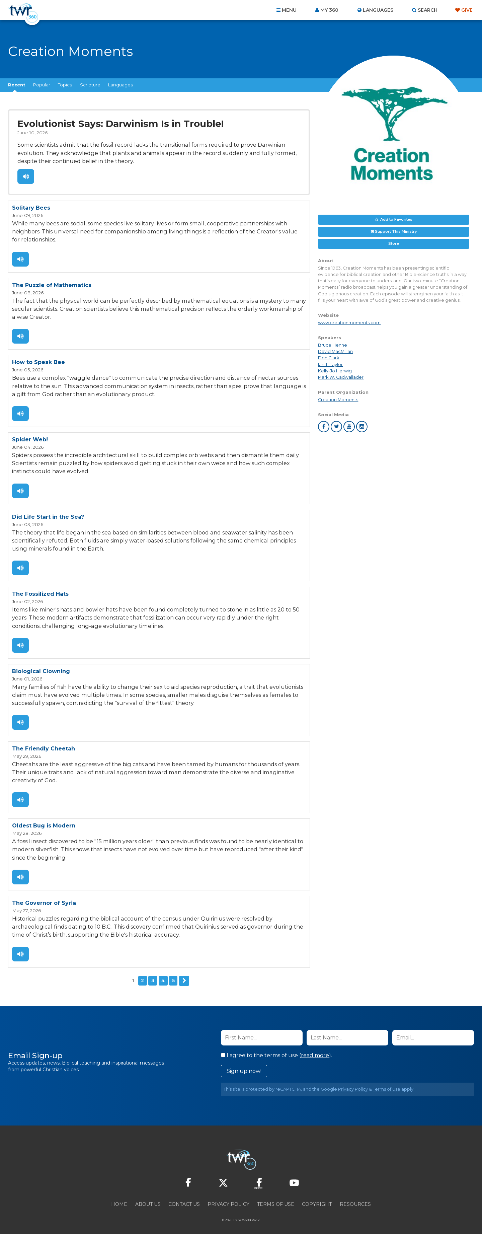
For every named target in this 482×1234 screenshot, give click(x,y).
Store (393, 243)
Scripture (90, 84)
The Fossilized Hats (40, 590)
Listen (25, 176)
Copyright (317, 1198)
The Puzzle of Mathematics (51, 284)
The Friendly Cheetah (43, 744)
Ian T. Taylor (330, 364)
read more (315, 1049)
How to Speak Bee (38, 360)
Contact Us (184, 1198)
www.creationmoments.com (349, 322)
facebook (323, 426)
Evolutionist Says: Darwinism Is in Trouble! (119, 123)
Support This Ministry (396, 231)
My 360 (329, 10)
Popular (41, 84)
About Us (148, 1198)
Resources (355, 1198)
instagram (362, 426)
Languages (120, 84)
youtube (349, 426)
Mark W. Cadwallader (341, 377)
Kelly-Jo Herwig (335, 370)
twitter (336, 426)
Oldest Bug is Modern (43, 820)
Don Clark (328, 357)
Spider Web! (30, 437)
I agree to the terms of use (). (276, 1049)
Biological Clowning (41, 667)
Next (184, 974)
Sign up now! (244, 1065)
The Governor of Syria (44, 897)
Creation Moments (338, 399)
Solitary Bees (31, 207)
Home (119, 1198)
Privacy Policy (353, 1082)
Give (467, 10)
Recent (16, 84)
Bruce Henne (332, 345)
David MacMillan (335, 351)
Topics (65, 84)
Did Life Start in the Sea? (48, 514)
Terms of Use (386, 1082)
